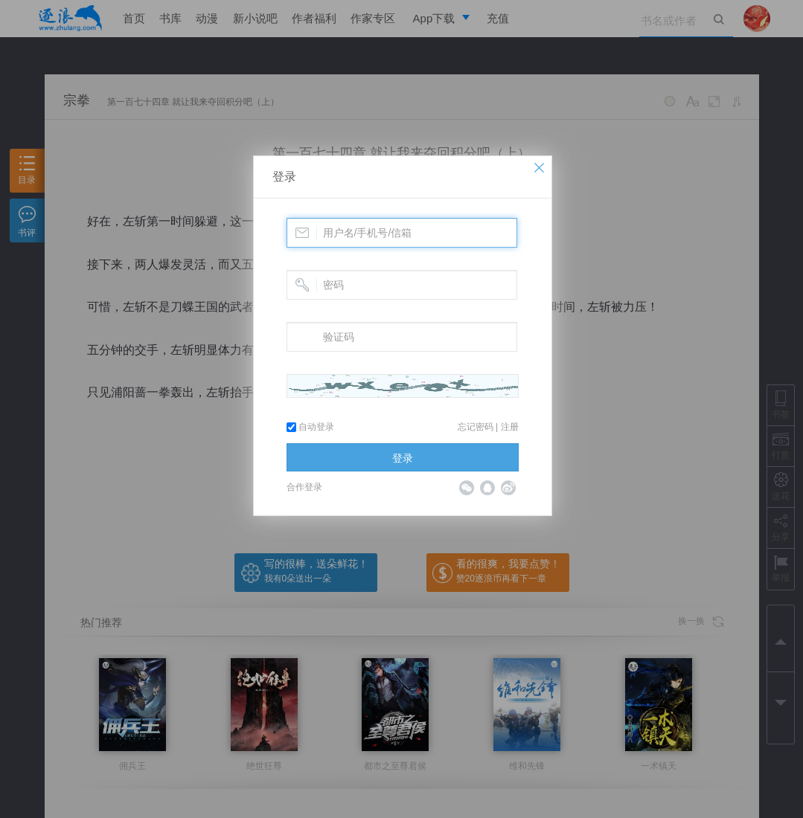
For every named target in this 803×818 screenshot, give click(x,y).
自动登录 (310, 427)
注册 (510, 427)
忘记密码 (475, 427)
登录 (284, 176)
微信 (466, 487)
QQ (487, 487)
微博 (508, 487)
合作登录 (304, 487)
